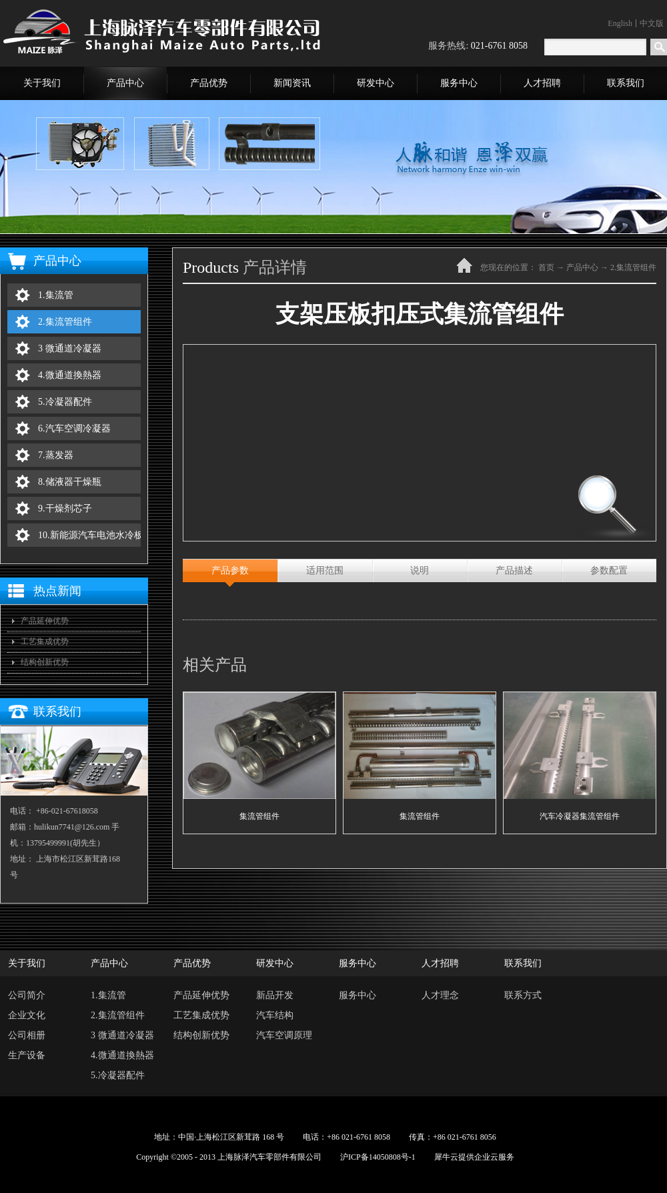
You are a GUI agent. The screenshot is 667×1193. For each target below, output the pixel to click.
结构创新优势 (45, 662)
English (620, 23)
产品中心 (582, 267)
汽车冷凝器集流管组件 (580, 816)
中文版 (652, 23)
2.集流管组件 (633, 267)
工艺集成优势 (45, 641)
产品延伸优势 (45, 621)
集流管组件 (259, 816)
